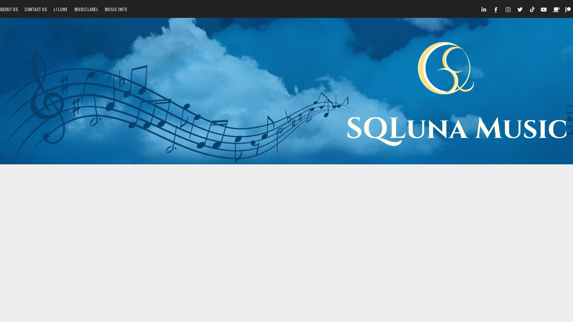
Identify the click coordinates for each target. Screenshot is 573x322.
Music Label (86, 9)
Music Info (116, 9)
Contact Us (36, 9)
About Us (9, 9)
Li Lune (60, 9)
